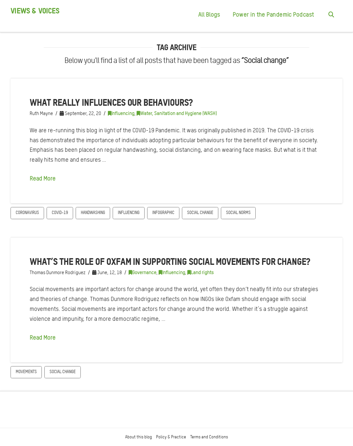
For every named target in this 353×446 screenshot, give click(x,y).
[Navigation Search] (331, 16)
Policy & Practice (171, 436)
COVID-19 (60, 212)
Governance (142, 272)
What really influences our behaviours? (111, 102)
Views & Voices (35, 11)
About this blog (138, 436)
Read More (43, 178)
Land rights (200, 272)
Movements (26, 371)
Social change (200, 212)
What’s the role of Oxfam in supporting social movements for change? (170, 261)
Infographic (163, 212)
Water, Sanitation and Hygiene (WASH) (177, 113)
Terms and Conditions (209, 436)
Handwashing (93, 212)
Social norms (238, 212)
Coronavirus (27, 212)
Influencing (121, 113)
